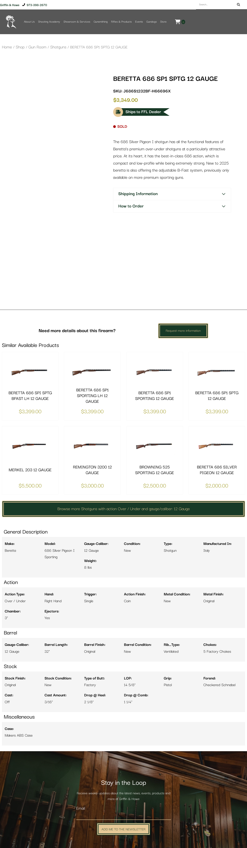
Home (7, 47)
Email (80, 771)
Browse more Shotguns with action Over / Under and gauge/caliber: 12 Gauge (123, 472)
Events (139, 21)
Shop (20, 47)
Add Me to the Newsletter (124, 792)
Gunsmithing (101, 21)
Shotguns (58, 47)
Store (163, 21)
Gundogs (151, 21)
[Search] (238, 4)
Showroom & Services (77, 21)
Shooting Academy (49, 21)
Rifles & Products (121, 21)
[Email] (123, 779)
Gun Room (37, 47)
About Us (29, 21)
